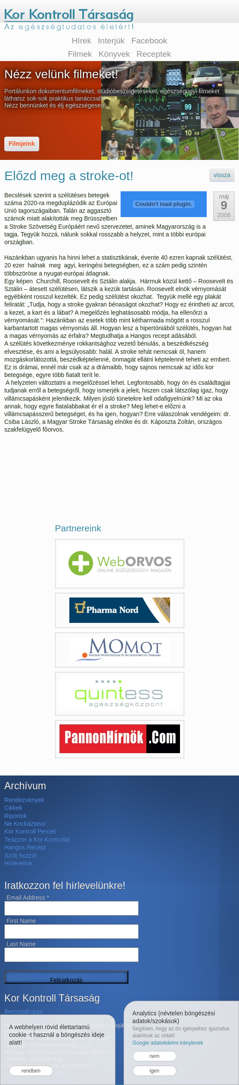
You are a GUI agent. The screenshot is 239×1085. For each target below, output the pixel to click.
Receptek (154, 53)
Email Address (27, 897)
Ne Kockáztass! (25, 823)
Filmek (80, 53)
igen (154, 1071)
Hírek (81, 40)
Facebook (149, 40)
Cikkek (13, 807)
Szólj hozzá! (20, 855)
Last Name (21, 944)
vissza (222, 175)
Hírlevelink (18, 863)
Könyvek (114, 53)
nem (154, 1056)
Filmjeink (22, 143)
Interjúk (111, 40)
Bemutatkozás (23, 1011)
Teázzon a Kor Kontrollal (37, 839)
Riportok (15, 815)
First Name (21, 920)
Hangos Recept (25, 847)
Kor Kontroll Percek (30, 831)
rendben (31, 1071)
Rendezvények (24, 800)
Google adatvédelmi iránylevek (168, 1043)
